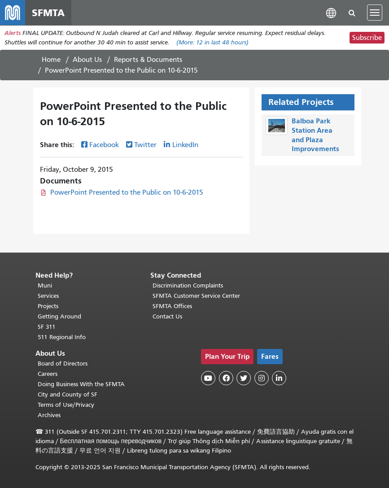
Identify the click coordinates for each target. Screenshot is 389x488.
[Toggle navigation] (374, 12)
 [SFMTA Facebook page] (226, 378)
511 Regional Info (62, 337)
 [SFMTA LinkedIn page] (279, 378)
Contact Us (167, 316)
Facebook (104, 145)
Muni (45, 285)
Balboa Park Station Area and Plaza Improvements (315, 135)
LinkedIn (185, 145)
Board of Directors (62, 363)
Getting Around (59, 316)
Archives (49, 415)
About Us (87, 60)
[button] (331, 12)
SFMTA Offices (172, 306)
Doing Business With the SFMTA (81, 384)
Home (51, 60)
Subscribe (367, 38)
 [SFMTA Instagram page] (261, 378)
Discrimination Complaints (188, 285)
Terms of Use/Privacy (66, 405)
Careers (47, 374)
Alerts (12, 33)
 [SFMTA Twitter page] (243, 378)
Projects (48, 306)
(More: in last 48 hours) (212, 42)
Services (48, 296)
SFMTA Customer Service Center (196, 296)
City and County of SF (67, 394)
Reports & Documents (148, 60)
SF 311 (47, 327)
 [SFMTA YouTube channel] (208, 378)
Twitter (145, 145)
